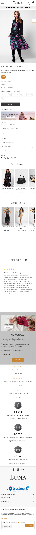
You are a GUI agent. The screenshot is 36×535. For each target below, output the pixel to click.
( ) (18, 91)
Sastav (18, 138)
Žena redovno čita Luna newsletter (18, 459)
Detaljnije (4, 518)
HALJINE (3, 123)
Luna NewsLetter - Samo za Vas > (18, 7)
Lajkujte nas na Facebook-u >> (18, 418)
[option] (18, 7)
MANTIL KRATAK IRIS (8, 188)
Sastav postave (18, 142)
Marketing (23, 523)
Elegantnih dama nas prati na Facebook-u (18, 415)
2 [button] (16, 62)
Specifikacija (18, 146)
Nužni (6, 523)
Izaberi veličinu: (6, 92)
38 (13, 95)
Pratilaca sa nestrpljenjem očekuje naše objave (18, 437)
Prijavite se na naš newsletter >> (18, 463)
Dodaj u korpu (10, 104)
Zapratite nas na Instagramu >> (18, 441)
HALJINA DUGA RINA (8, 227)
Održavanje (18, 151)
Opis (18, 134)
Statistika (14, 523)
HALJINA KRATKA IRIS (21, 227)
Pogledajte (18, 374)
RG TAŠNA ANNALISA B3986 (21, 189)
